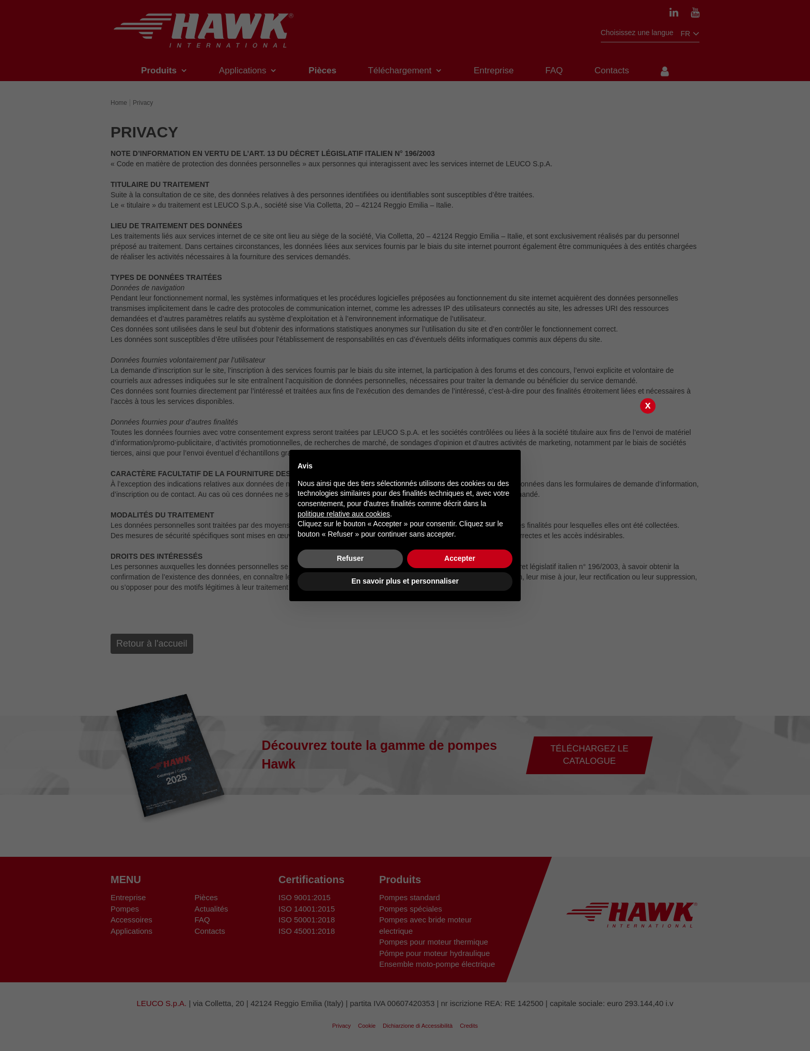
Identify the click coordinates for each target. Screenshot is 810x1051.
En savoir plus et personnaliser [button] (405, 581)
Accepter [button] (459, 558)
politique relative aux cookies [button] (344, 514)
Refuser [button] (350, 558)
